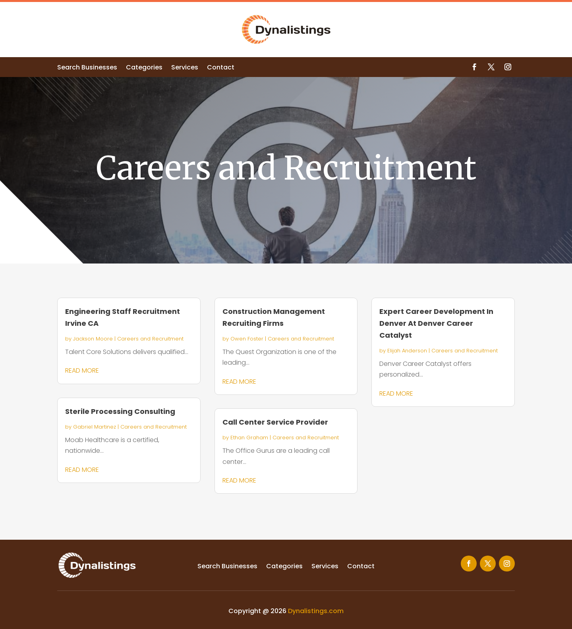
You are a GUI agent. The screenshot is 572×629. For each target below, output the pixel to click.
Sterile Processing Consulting (120, 411)
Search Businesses (87, 68)
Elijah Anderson (407, 350)
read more (82, 370)
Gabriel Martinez (94, 427)
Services (184, 68)
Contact (220, 68)
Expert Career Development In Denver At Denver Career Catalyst (436, 323)
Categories (144, 68)
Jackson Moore (93, 338)
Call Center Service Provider (275, 422)
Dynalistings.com (316, 611)
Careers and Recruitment (150, 338)
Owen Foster (246, 338)
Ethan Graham (249, 437)
